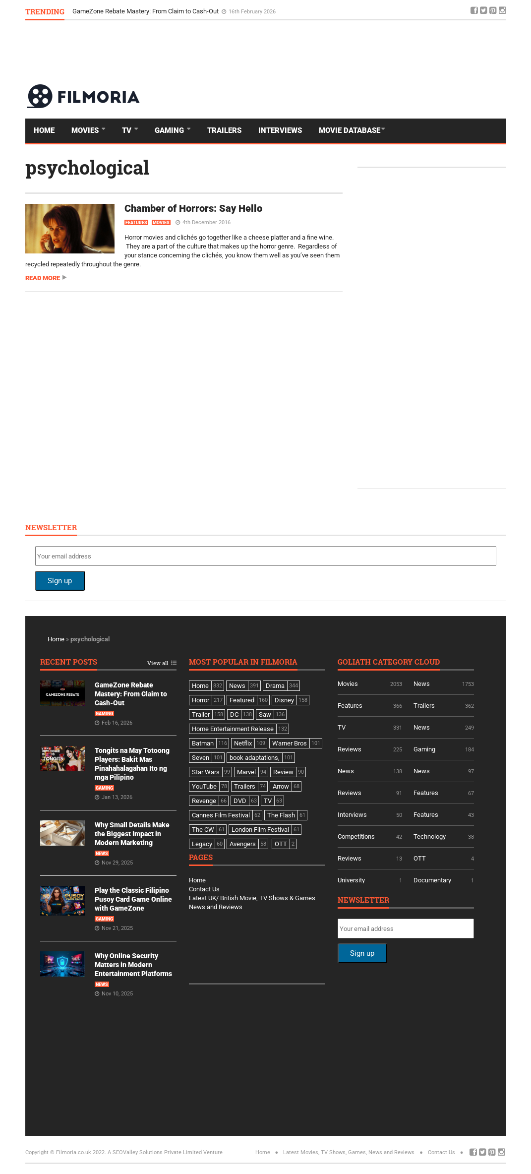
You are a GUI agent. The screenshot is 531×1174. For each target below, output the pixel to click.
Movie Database (349, 130)
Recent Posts (68, 662)
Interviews (280, 130)
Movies (86, 130)
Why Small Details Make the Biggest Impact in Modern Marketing (132, 834)
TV (127, 130)
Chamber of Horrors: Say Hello (193, 208)
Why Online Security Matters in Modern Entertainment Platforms (133, 965)
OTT (419, 858)
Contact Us (204, 889)
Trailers (224, 130)
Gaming (170, 130)
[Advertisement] (325, 51)
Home (44, 130)
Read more (42, 278)
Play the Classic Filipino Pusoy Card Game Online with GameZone (133, 899)
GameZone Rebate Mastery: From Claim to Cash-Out (146, 11)
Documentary (432, 880)
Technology (429, 836)
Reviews (349, 749)
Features (136, 222)
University (351, 880)
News (102, 853)
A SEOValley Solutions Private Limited (155, 1152)
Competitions (356, 836)
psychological (87, 167)
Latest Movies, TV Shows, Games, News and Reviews (348, 1152)
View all (157, 663)
